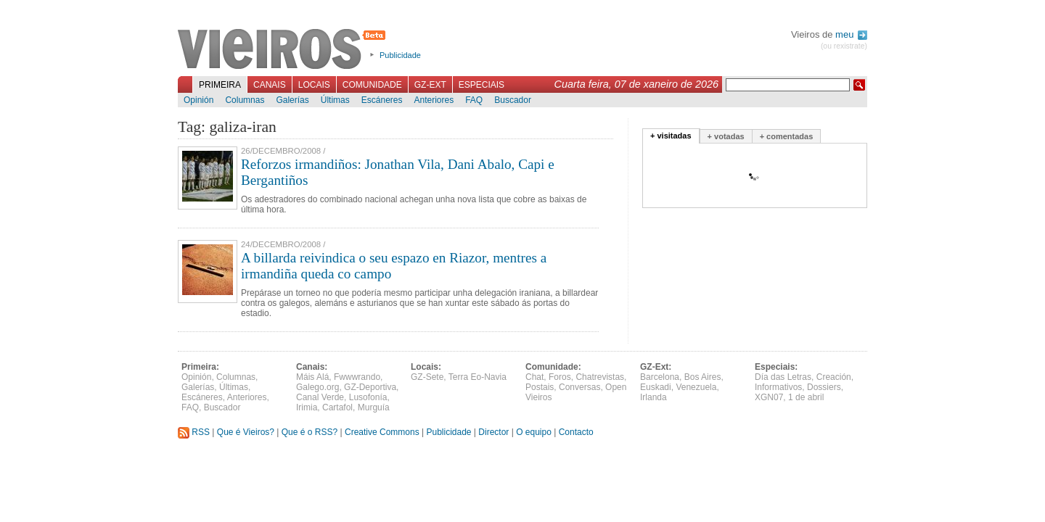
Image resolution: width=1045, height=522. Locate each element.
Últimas (335, 100)
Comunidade (372, 85)
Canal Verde (320, 397)
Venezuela (696, 387)
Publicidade (400, 55)
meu (851, 34)
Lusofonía (368, 397)
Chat (534, 377)
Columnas (244, 100)
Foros (560, 377)
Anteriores (434, 100)
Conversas (579, 387)
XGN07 (769, 397)
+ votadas (726, 136)
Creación (833, 377)
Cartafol (337, 407)
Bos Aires (702, 377)
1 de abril (806, 397)
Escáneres (382, 100)
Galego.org (317, 387)
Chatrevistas (599, 377)
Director (493, 432)
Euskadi (655, 387)
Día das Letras (783, 377)
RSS (194, 432)
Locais (314, 85)
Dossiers (824, 387)
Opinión (198, 100)
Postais (539, 387)
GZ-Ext (430, 85)
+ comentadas (787, 136)
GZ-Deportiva (370, 387)
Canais (269, 85)
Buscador (512, 100)
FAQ (474, 100)
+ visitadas (671, 135)
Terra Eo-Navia (477, 377)
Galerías (292, 100)
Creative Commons (382, 432)
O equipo (534, 432)
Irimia (306, 407)
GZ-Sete (427, 377)
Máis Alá (312, 377)
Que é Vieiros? (245, 432)
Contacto (576, 432)
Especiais (481, 85)
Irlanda (653, 397)
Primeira (220, 85)
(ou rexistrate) (844, 46)
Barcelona (659, 377)
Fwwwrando (357, 377)
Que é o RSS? (309, 432)
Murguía (374, 407)
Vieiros (284, 50)
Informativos (778, 387)
